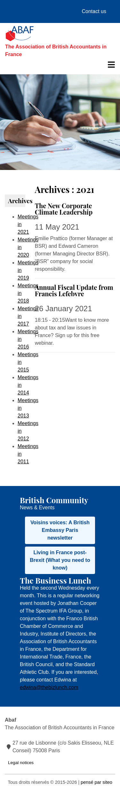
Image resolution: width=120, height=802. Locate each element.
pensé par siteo (96, 782)
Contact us (94, 11)
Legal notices (21, 762)
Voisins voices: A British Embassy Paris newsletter (60, 530)
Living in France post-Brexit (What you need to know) (60, 560)
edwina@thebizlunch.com (49, 687)
